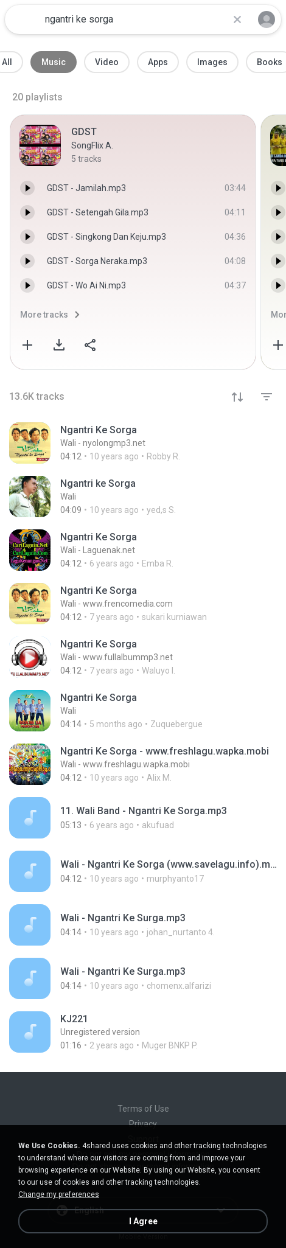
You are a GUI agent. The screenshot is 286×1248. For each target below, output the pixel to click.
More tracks (44, 314)
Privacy (143, 1124)
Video (107, 62)
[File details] (137, 443)
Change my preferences (58, 1194)
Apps (158, 62)
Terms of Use (143, 1109)
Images (212, 62)
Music (53, 62)
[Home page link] (23, 19)
